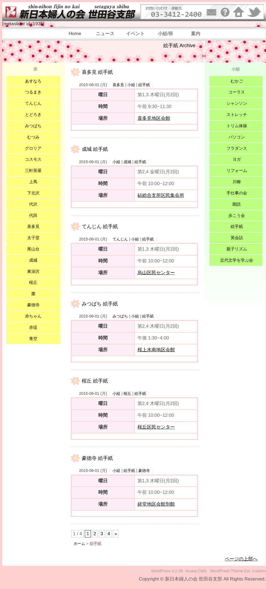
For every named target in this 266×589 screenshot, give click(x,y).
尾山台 (33, 249)
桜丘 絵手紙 (95, 381)
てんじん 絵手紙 (100, 226)
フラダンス (236, 148)
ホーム (79, 544)
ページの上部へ (241, 559)
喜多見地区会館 (154, 118)
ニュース (105, 33)
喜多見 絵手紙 (97, 72)
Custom (259, 571)
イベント (135, 33)
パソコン (236, 137)
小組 (131, 85)
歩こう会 (236, 215)
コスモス (33, 159)
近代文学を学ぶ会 (236, 260)
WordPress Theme (226, 571)
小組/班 (165, 33)
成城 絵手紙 (95, 149)
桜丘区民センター (156, 427)
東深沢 (33, 271)
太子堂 (33, 237)
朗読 (237, 204)
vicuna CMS (196, 571)
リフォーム (236, 170)
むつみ (33, 137)
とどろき (33, 114)
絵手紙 (144, 85)
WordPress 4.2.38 (167, 571)
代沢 (33, 204)
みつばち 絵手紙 (100, 304)
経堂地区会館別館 (156, 504)
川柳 (237, 181)
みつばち (120, 316)
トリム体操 (236, 125)
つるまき (33, 92)
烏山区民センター (156, 272)
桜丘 (127, 393)
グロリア (33, 148)
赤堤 (33, 327)
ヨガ (237, 159)
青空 (33, 338)
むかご (237, 81)
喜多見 (118, 85)
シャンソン (236, 103)
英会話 (237, 237)
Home (75, 33)
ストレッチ (236, 114)
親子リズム (236, 249)
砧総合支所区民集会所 (161, 195)
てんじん (120, 239)
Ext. (247, 571)
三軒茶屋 (33, 170)
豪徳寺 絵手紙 (97, 458)
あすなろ (33, 81)
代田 (33, 215)
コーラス (236, 92)
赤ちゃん (33, 316)
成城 (127, 162)
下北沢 (33, 193)
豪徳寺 (144, 470)
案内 (195, 33)
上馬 (33, 181)
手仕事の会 (236, 193)
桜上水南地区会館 (156, 349)
